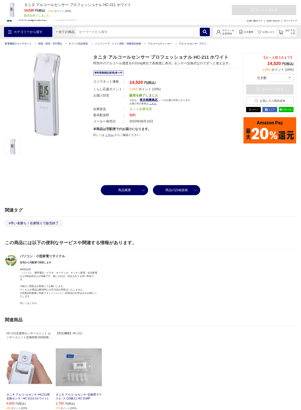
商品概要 (124, 190)
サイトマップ (290, 20)
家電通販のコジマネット (18, 43)
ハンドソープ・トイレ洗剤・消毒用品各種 (118, 43)
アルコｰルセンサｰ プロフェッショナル (200, 43)
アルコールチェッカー (160, 43)
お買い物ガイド (254, 20)
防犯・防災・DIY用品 (50, 43)
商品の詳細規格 (176, 190)
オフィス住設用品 (78, 43)
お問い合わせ (273, 20)
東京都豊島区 (149, 99)
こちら (153, 103)
